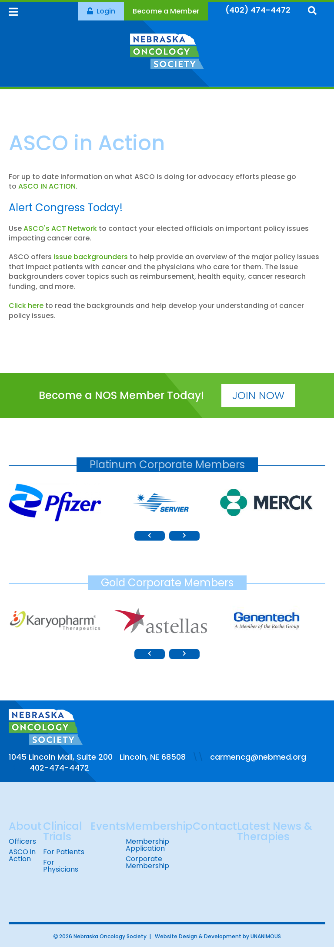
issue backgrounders (90, 257)
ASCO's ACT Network (60, 228)
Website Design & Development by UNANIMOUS (218, 936)
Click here (26, 306)
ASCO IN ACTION (47, 186)
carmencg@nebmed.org (258, 756)
